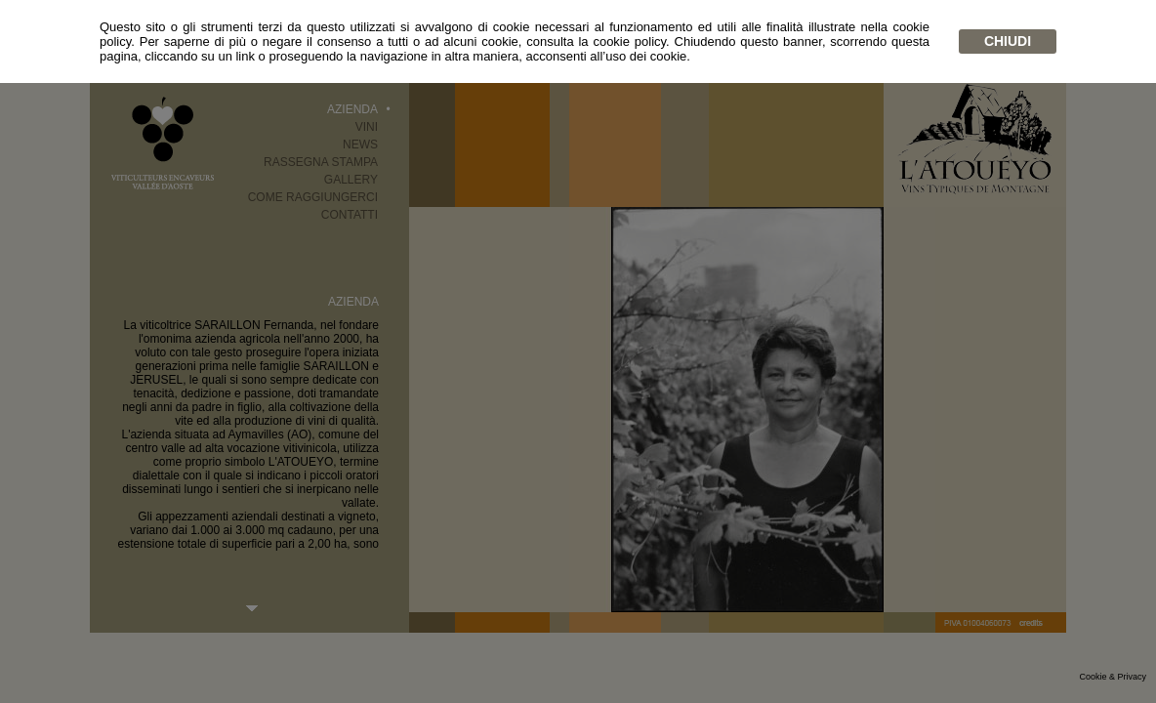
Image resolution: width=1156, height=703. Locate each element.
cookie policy (629, 41)
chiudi (1007, 41)
